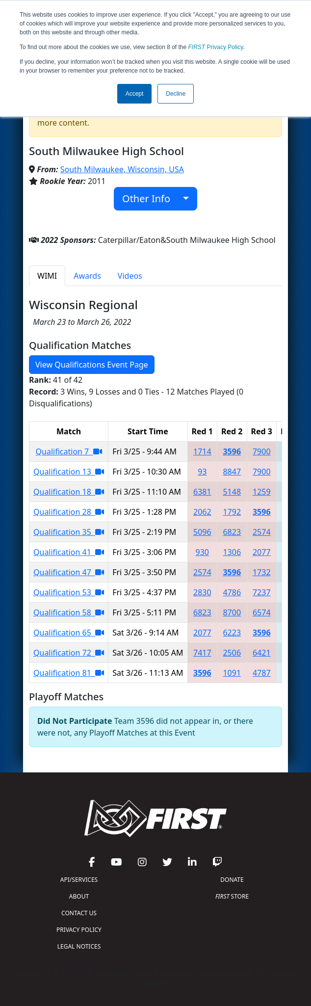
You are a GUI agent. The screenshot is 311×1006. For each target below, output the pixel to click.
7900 (262, 451)
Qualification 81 (68, 672)
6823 (232, 532)
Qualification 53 (68, 592)
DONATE (231, 879)
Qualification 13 (68, 471)
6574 (262, 612)
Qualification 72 (68, 652)
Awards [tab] (87, 275)
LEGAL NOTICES (79, 946)
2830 (202, 592)
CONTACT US (79, 913)
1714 (202, 451)
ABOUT (79, 896)
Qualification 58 (68, 612)
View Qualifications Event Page (91, 364)
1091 (232, 672)
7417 (202, 652)
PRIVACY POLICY (79, 930)
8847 (232, 471)
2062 (202, 511)
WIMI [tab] (47, 275)
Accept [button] (135, 93)
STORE (232, 896)
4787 (262, 672)
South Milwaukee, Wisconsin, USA (122, 169)
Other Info (151, 198)
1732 (262, 572)
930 (202, 552)
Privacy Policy (215, 47)
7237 (262, 592)
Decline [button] (175, 93)
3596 (232, 451)
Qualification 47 (68, 572)
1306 (232, 552)
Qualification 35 (68, 532)
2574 (262, 532)
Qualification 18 (68, 491)
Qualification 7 (69, 451)
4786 (232, 592)
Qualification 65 (68, 632)
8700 (232, 612)
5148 (232, 491)
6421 (262, 652)
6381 (202, 491)
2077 (262, 552)
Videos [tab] (130, 275)
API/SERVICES (79, 879)
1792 (232, 511)
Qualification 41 (68, 552)
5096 (202, 532)
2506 (232, 652)
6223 (232, 632)
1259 (262, 491)
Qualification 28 (68, 511)
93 (202, 471)
